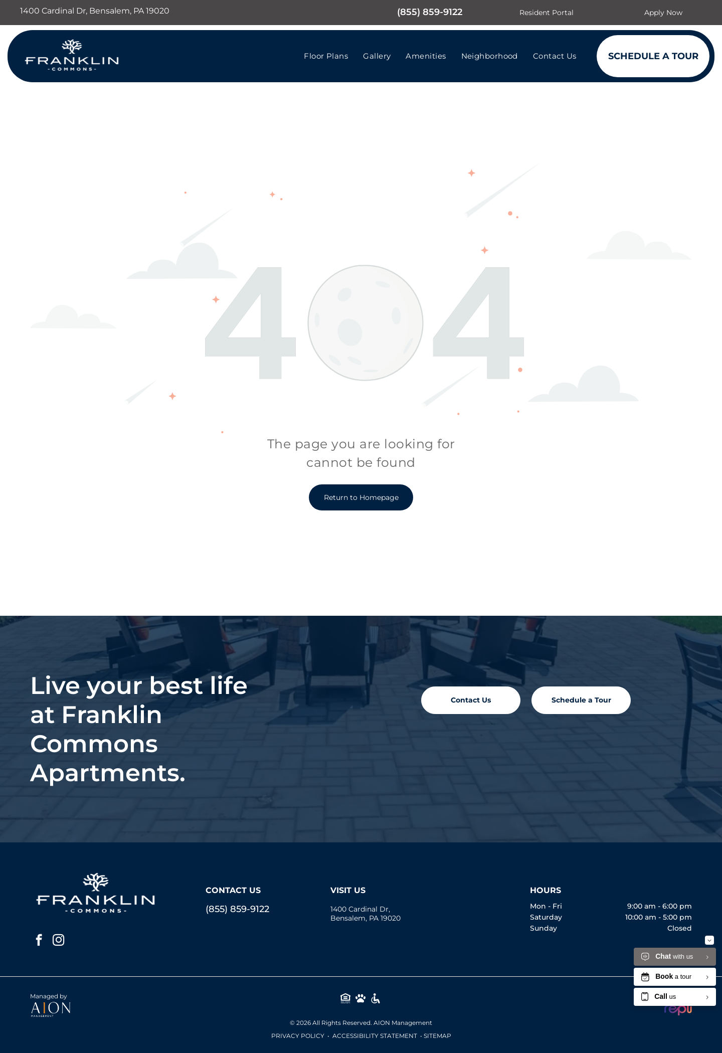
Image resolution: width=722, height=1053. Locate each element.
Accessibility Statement (374, 1035)
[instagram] (58, 941)
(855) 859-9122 (429, 12)
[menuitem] (325, 56)
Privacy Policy (297, 1035)
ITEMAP (439, 1035)
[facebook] (39, 941)
